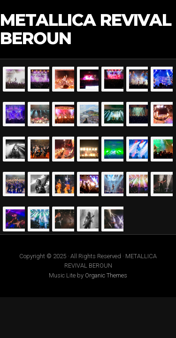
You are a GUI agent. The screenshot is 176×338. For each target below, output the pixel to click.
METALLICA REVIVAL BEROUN (85, 29)
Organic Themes (106, 275)
